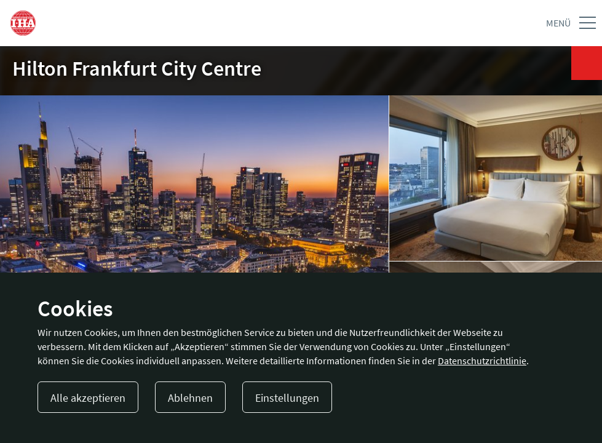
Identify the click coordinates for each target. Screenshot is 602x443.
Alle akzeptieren (87, 398)
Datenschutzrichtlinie (482, 360)
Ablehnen (190, 398)
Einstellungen (287, 398)
